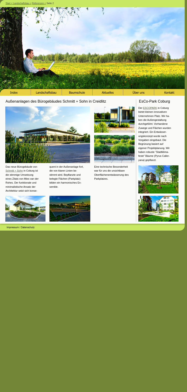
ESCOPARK (150, 108)
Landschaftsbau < (22, 3)
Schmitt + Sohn (14, 170)
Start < (9, 3)
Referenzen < (39, 3)
